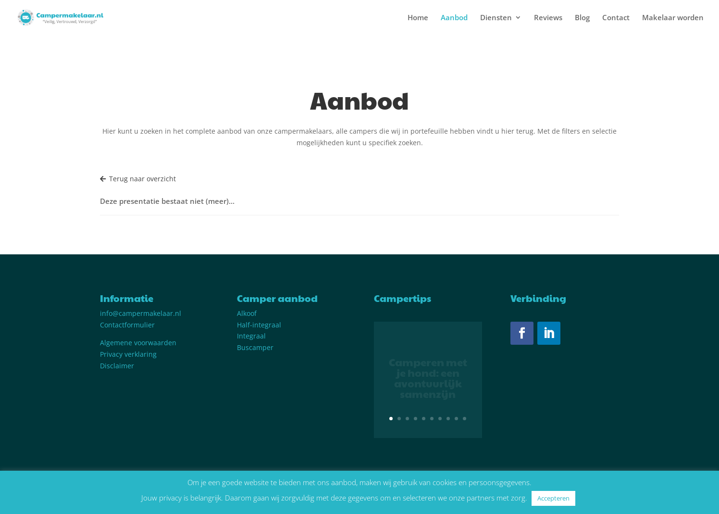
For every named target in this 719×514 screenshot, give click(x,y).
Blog (582, 18)
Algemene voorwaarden (138, 342)
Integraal (251, 335)
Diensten (496, 18)
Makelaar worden (673, 18)
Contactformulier (127, 324)
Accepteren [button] (553, 498)
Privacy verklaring (128, 354)
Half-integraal (259, 324)
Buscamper (255, 347)
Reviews (548, 18)
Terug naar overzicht (138, 178)
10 (464, 418)
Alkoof (247, 313)
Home (418, 18)
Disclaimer (117, 365)
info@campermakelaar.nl (140, 313)
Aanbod (454, 18)
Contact (616, 18)
